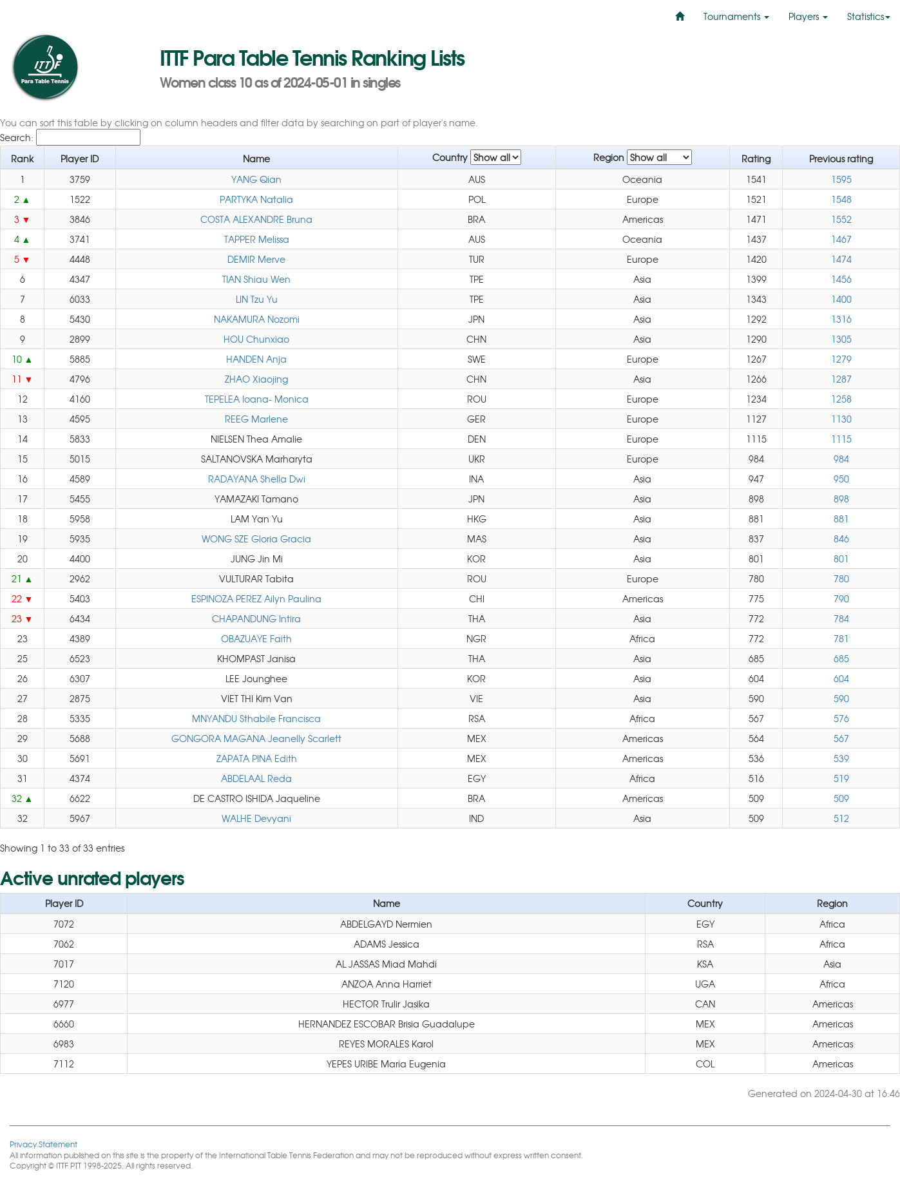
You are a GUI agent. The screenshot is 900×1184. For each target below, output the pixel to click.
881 (841, 518)
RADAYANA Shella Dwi (256, 478)
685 (841, 658)
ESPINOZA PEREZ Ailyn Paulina (256, 598)
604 (841, 678)
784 (841, 618)
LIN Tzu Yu (257, 298)
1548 (841, 199)
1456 (841, 278)
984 (841, 458)
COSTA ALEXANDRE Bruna (256, 219)
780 (841, 578)
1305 (841, 338)
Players (808, 16)
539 (841, 758)
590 (841, 698)
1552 (841, 219)
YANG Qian (256, 179)
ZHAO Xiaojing (256, 378)
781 (841, 638)
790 (841, 598)
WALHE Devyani (256, 818)
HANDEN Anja (256, 358)
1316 (841, 318)
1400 (841, 298)
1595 (841, 179)
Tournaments (736, 16)
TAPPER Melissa (256, 239)
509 (841, 798)
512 (841, 818)
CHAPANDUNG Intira (256, 618)
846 (841, 538)
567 (841, 738)
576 (841, 718)
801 (841, 558)
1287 (841, 378)
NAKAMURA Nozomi (257, 318)
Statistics (868, 16)
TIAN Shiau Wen (256, 278)
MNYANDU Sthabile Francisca (256, 718)
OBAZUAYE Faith (256, 638)
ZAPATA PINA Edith (256, 758)
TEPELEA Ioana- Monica (257, 398)
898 (841, 498)
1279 (841, 358)
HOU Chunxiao (256, 338)
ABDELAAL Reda (256, 778)
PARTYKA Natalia (256, 199)
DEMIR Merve (256, 259)
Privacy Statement (43, 1143)
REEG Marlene (256, 418)
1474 (841, 259)
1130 (841, 418)
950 (841, 478)
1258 (841, 398)
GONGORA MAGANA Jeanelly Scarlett (256, 738)
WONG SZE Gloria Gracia (256, 538)
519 (841, 778)
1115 (841, 438)
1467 (841, 239)
